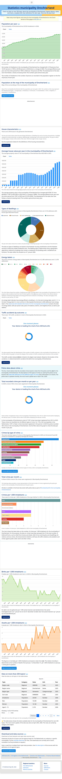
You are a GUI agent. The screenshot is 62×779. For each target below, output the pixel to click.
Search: (49, 679)
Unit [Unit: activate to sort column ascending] (43, 682)
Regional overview (8, 96)
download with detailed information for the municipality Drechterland (28, 304)
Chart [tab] (4, 29)
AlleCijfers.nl (37, 19)
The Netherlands (28, 766)
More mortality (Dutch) (9, 668)
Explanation (6, 145)
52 (54, 715)
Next (58, 715)
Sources (46, 766)
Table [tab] (10, 29)
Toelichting (6, 202)
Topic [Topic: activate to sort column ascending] (3, 682)
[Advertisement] (31, 114)
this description (39, 745)
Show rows (7, 713)
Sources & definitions (9, 751)
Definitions (47, 767)
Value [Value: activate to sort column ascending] (34, 682)
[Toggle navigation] (32, 2)
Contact (46, 769)
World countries (27, 769)
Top (40, 757)
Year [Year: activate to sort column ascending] (56, 682)
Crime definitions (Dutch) (10, 471)
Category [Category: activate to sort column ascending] (24, 682)
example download (19, 740)
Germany (25, 767)
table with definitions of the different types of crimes (24, 374)
